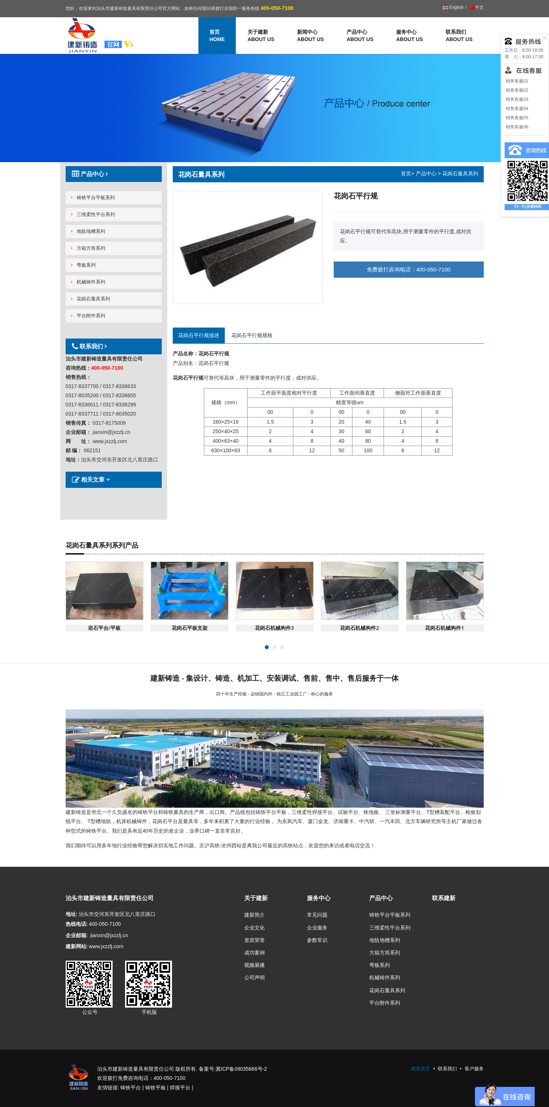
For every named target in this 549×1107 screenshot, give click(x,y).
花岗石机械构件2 (359, 627)
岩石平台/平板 (104, 627)
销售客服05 (516, 117)
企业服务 (317, 928)
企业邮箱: (77, 935)
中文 (475, 7)
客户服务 (474, 1068)
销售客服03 (516, 99)
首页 (406, 173)
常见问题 (317, 915)
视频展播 (254, 965)
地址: (72, 914)
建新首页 (420, 1068)
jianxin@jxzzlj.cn (109, 935)
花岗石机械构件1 (444, 627)
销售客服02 (516, 90)
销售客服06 (516, 126)
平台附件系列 (88, 315)
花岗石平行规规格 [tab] (251, 335)
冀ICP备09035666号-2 (241, 1069)
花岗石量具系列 (90, 299)
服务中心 (409, 36)
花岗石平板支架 (190, 627)
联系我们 (459, 36)
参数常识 (317, 940)
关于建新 (261, 36)
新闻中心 (310, 36)
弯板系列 (83, 265)
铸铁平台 (130, 1087)
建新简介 (254, 915)
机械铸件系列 (88, 282)
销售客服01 (516, 81)
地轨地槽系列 (88, 231)
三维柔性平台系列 (93, 214)
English (453, 7)
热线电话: (77, 924)
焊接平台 (180, 1087)
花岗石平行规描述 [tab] (198, 335)
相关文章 (89, 479)
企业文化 (254, 928)
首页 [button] (217, 36)
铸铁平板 (155, 1087)
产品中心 (360, 36)
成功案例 (254, 953)
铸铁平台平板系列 (93, 197)
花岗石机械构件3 (274, 627)
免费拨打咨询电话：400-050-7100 (408, 269)
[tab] (114, 174)
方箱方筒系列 (88, 248)
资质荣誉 (254, 940)
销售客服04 (516, 108)
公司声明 (254, 977)
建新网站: (77, 946)
